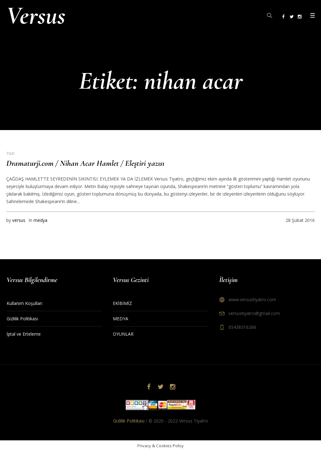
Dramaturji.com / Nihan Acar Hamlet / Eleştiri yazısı (85, 163)
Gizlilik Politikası (22, 319)
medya (40, 220)
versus (18, 220)
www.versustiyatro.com (252, 299)
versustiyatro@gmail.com (254, 313)
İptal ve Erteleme (24, 334)
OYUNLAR (123, 334)
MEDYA (120, 319)
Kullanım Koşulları (24, 303)
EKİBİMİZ (122, 303)
